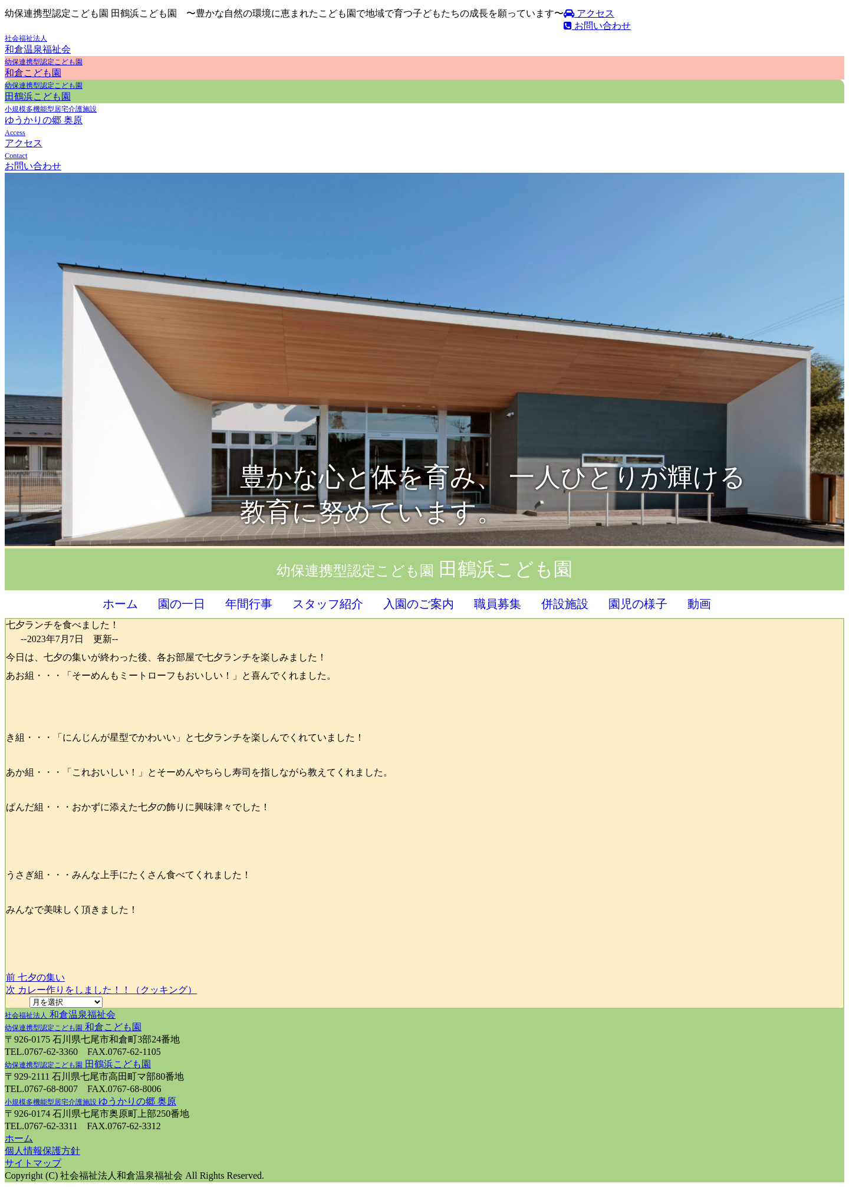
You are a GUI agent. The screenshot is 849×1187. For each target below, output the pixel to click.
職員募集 (497, 603)
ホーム (120, 603)
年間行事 (248, 603)
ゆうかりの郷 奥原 (90, 1101)
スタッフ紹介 (327, 603)
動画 (699, 603)
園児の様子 (637, 603)
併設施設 (564, 603)
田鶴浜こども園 (78, 1064)
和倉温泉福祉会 (60, 1015)
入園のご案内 (418, 603)
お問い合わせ (597, 26)
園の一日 (181, 603)
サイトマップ (33, 1163)
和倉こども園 (73, 1027)
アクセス (589, 13)
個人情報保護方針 (42, 1151)
